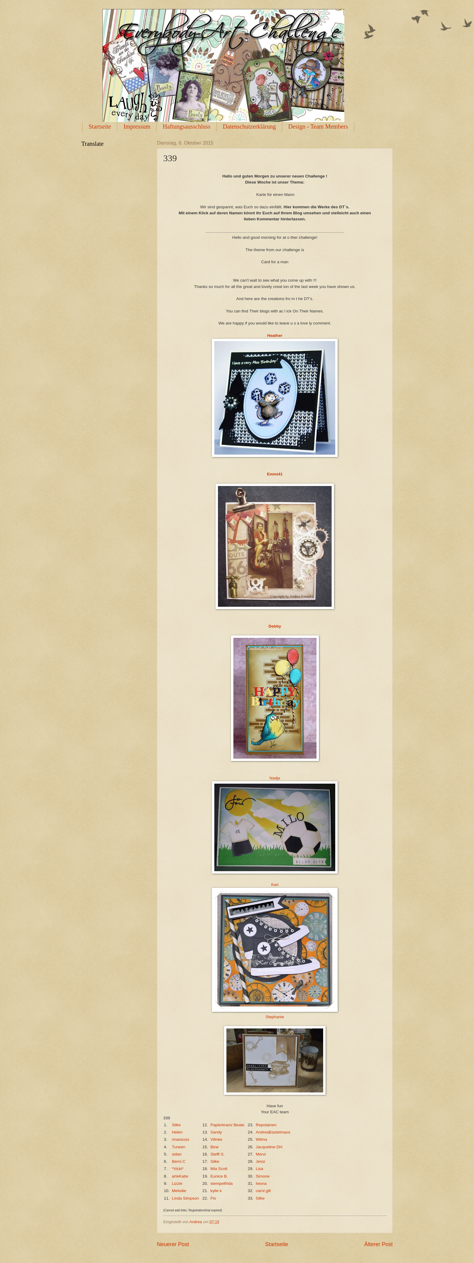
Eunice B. (219, 1176)
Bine (214, 1147)
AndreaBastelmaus (273, 1132)
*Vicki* (178, 1168)
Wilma (261, 1139)
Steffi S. (217, 1154)
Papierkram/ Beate (227, 1125)
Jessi (260, 1161)
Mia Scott (218, 1168)
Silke (176, 1125)
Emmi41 (275, 474)
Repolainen (266, 1125)
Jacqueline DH (269, 1147)
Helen (177, 1132)
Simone (263, 1176)
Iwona (261, 1183)
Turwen (179, 1147)
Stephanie (275, 1017)
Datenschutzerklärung (249, 126)
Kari (274, 884)
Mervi (261, 1154)
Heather (274, 335)
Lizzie (177, 1183)
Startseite (100, 126)
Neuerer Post (173, 1244)
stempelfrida (221, 1183)
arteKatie (180, 1176)
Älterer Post (378, 1244)
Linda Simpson (185, 1198)
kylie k (216, 1190)
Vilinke (216, 1139)
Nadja (274, 778)
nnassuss (180, 1139)
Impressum (136, 126)
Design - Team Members (318, 126)
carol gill (263, 1190)
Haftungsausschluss (186, 126)
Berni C (179, 1161)
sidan (177, 1154)
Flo (213, 1198)
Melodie (179, 1190)
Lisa (259, 1168)
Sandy (216, 1132)
